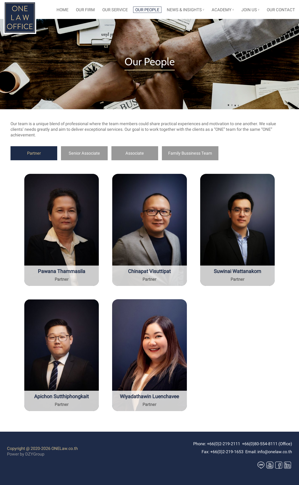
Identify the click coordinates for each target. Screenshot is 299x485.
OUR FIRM (85, 9)
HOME (62, 9)
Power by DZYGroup (25, 454)
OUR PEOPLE (147, 9)
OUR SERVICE (115, 9)
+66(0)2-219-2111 (223, 443)
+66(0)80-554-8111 (260, 443)
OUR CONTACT (281, 9)
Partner (34, 153)
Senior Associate (84, 153)
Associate (134, 153)
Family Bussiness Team (190, 153)
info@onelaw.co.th (274, 451)
